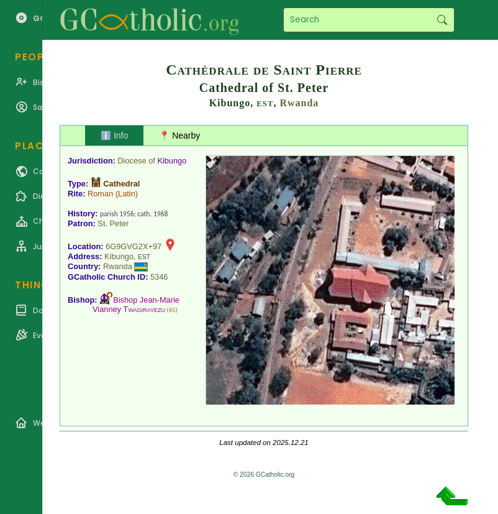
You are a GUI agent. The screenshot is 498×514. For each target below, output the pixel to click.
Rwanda (299, 103)
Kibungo (171, 160)
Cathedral (121, 183)
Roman (100, 193)
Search (442, 19)
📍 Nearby (179, 135)
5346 (159, 277)
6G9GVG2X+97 (133, 246)
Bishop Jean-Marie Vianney (136, 304)
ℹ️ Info (114, 135)
